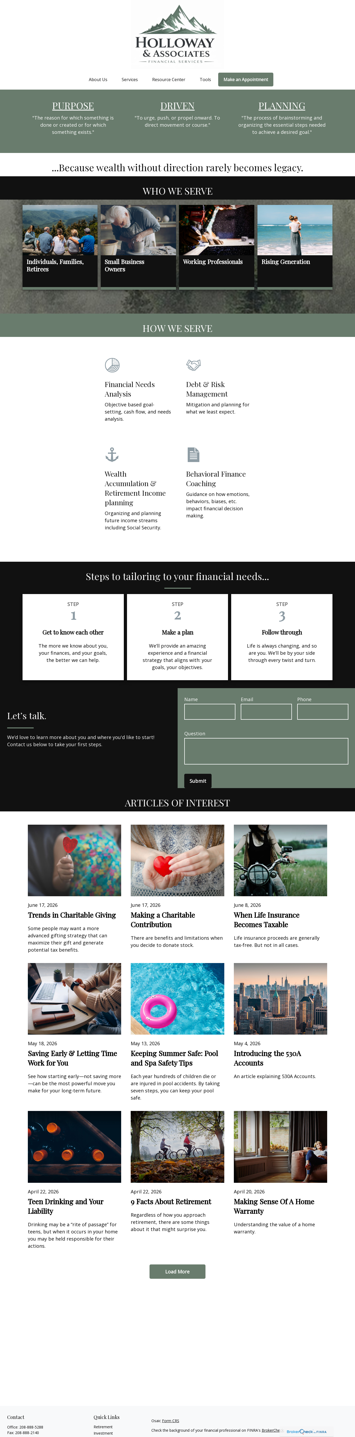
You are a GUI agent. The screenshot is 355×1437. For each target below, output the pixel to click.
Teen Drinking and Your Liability (65, 1206)
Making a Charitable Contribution (163, 919)
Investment (103, 1433)
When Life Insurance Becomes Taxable (266, 919)
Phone (304, 699)
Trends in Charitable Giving (72, 915)
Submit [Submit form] (198, 781)
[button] (98, 79)
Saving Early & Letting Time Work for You (72, 1057)
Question (194, 733)
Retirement (103, 1426)
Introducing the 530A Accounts (267, 1057)
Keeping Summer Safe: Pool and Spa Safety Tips (174, 1057)
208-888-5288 (31, 1427)
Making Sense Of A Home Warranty (274, 1206)
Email (247, 699)
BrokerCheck (273, 1430)
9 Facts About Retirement (171, 1201)
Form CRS (170, 1420)
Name (191, 699)
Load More (177, 1271)
